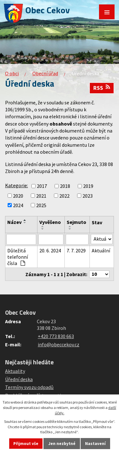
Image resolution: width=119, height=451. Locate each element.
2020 (18, 196)
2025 (41, 205)
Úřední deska (19, 379)
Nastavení (95, 443)
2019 (88, 186)
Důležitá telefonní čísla (17, 256)
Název (14, 222)
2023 (88, 196)
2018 (65, 186)
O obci (12, 73)
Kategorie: (16, 185)
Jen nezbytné (62, 443)
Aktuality (15, 371)
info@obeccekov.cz (58, 344)
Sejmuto (76, 222)
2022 (64, 196)
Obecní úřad (45, 73)
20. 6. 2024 (50, 250)
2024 (18, 205)
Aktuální (101, 250)
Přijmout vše (25, 443)
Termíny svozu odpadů (29, 387)
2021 (41, 196)
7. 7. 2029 (76, 250)
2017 (42, 186)
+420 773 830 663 (56, 336)
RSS (101, 87)
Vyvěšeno (50, 222)
